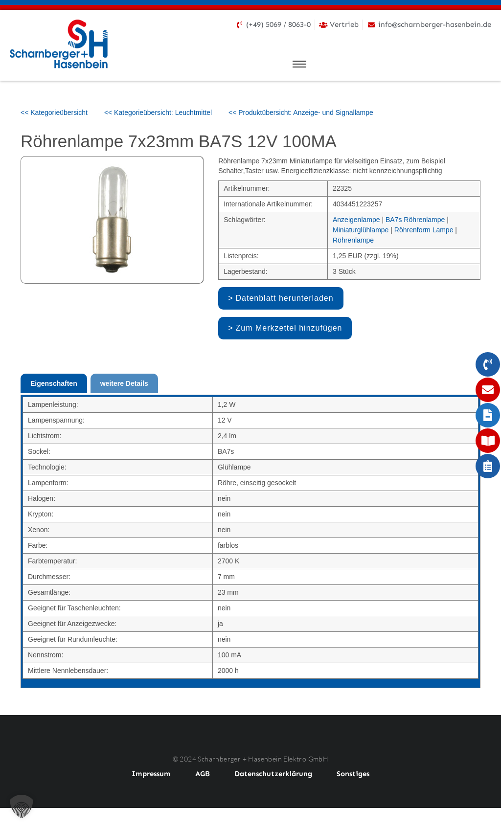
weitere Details (124, 383)
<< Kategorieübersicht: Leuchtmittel (158, 112)
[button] (21, 806)
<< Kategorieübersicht (54, 112)
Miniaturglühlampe (360, 230)
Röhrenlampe (353, 240)
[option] (112, 220)
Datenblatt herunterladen (285, 298)
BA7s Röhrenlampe (415, 220)
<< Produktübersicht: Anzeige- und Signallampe (300, 112)
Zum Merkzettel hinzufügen (289, 328)
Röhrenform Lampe (424, 230)
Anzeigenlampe (356, 220)
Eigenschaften (53, 383)
